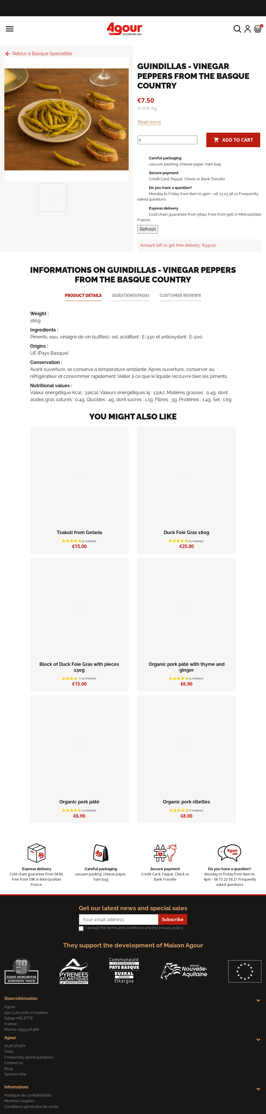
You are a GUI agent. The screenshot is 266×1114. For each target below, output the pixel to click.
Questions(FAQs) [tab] (130, 295)
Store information (20, 998)
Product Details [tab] (83, 295)
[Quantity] (167, 140)
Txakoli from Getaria (79, 532)
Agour (10, 1037)
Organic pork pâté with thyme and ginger (187, 667)
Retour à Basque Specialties (38, 53)
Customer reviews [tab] (180, 295)
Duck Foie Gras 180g (186, 532)
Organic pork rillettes (186, 802)
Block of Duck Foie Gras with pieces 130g (79, 667)
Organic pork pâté (79, 802)
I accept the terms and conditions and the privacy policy (134, 928)
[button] (237, 29)
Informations (16, 1087)
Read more (149, 122)
